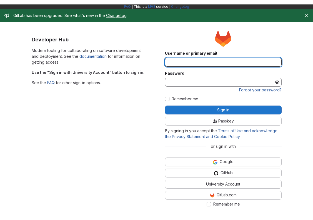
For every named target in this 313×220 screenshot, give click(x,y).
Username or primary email (191, 53)
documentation (93, 56)
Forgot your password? (260, 90)
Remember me (185, 99)
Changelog (180, 6)
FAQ (127, 6)
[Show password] (277, 82)
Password (174, 73)
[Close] (306, 15)
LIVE (151, 6)
